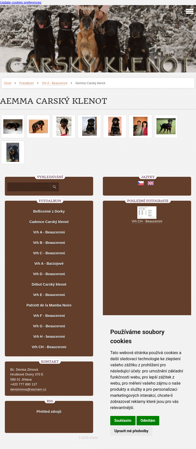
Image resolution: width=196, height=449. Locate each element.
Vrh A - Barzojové (49, 264)
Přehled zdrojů (48, 412)
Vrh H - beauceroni (49, 337)
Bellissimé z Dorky (49, 211)
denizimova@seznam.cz (28, 389)
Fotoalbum (26, 83)
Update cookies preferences (20, 2)
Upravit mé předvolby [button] (131, 431)
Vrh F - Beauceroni (49, 316)
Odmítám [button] (148, 420)
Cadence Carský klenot (49, 222)
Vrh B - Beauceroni (49, 243)
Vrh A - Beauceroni (54, 83)
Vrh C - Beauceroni (49, 253)
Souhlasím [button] (122, 420)
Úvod (7, 83)
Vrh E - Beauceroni (49, 295)
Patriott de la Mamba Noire (49, 305)
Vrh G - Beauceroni (49, 326)
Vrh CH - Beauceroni (49, 347)
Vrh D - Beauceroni (49, 274)
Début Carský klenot (49, 284)
